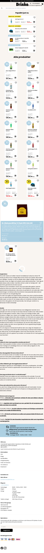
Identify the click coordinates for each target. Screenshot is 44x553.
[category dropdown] (3, 4)
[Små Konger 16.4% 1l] (33, 149)
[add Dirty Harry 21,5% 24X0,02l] (34, 27)
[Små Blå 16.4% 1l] (33, 110)
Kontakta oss (4, 474)
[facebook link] (2, 548)
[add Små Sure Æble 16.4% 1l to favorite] (16, 122)
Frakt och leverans (5, 462)
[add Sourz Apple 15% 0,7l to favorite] (16, 63)
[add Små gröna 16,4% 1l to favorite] (38, 161)
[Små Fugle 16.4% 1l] (11, 20)
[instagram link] (5, 548)
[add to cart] (34, 22)
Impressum (4, 467)
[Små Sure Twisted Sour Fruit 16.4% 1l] (33, 129)
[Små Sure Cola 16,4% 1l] (11, 110)
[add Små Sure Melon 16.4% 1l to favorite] (16, 161)
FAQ (2, 454)
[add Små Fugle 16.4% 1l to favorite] (16, 181)
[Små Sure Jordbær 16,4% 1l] (33, 90)
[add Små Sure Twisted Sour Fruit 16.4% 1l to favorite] (38, 122)
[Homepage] (22, 4)
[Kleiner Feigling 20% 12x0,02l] (11, 49)
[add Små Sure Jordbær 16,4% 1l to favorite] (38, 83)
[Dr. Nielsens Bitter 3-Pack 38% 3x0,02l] (11, 40)
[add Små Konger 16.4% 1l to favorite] (38, 141)
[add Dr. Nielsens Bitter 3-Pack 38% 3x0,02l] (34, 36)
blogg (2, 456)
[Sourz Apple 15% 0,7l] (11, 70)
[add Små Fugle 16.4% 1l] (34, 17)
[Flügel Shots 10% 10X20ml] (33, 70)
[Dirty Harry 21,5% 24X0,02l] (11, 30)
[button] (1, 523)
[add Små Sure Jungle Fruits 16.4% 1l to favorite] (16, 141)
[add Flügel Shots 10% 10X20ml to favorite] (38, 63)
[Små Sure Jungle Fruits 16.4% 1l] (11, 149)
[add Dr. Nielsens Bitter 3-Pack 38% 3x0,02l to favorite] (16, 246)
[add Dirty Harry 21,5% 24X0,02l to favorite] (38, 181)
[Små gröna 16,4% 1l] (33, 168)
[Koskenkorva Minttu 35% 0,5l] (11, 90)
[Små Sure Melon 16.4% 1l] (11, 168)
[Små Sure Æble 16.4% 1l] (11, 129)
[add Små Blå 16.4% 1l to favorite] (38, 102)
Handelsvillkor (4, 458)
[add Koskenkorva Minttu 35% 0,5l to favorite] (16, 83)
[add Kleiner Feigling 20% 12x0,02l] (34, 46)
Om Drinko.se (4, 464)
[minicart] (42, 4)
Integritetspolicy (5, 460)
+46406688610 (5, 485)
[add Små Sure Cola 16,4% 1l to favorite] (16, 102)
